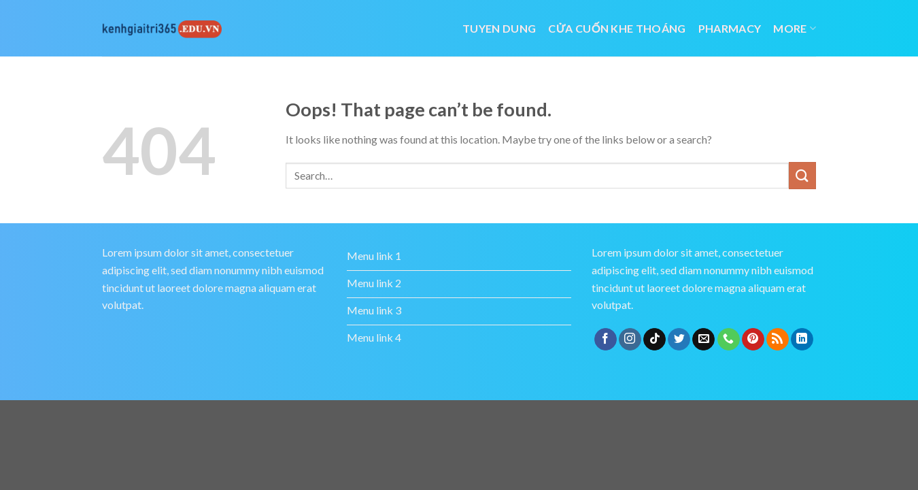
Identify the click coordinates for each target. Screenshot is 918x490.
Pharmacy (730, 28)
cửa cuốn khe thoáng (616, 28)
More (794, 28)
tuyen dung (499, 28)
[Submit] (802, 175)
